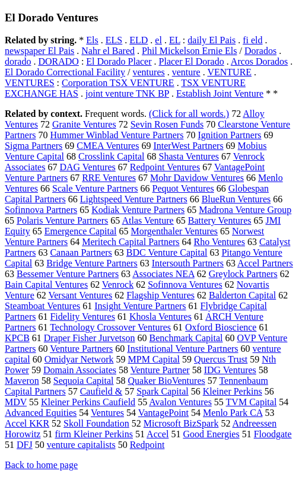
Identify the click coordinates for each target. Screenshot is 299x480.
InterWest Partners (188, 146)
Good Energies (211, 434)
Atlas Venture (147, 220)
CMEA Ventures (108, 146)
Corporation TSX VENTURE (118, 83)
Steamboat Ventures (42, 306)
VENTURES (30, 83)
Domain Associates (79, 370)
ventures (149, 72)
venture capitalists (81, 445)
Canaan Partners (81, 252)
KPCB (17, 338)
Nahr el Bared (108, 51)
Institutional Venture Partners (182, 349)
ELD (138, 40)
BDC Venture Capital (167, 252)
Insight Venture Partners (140, 306)
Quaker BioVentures (166, 381)
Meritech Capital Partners (130, 242)
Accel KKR (27, 423)
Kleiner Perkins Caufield (88, 402)
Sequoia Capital (83, 381)
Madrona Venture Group (245, 210)
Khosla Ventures (160, 316)
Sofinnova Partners (41, 210)
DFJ (25, 445)
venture (186, 72)
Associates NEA (163, 274)
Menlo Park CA (232, 413)
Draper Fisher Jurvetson (89, 338)
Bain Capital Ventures (46, 284)
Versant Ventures (80, 295)
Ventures (107, 413)
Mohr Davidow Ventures (197, 178)
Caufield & (101, 391)
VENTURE (229, 72)
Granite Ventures (84, 124)
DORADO (58, 61)
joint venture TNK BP (127, 93)
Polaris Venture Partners (62, 220)
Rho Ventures (219, 242)
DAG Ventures (87, 167)
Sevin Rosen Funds (167, 124)
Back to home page (41, 465)
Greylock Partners (243, 274)
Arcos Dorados (259, 61)
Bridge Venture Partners (91, 263)
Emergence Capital (80, 231)
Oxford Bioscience (220, 327)
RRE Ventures (109, 178)
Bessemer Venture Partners (68, 274)
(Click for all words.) (189, 114)
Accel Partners (265, 263)
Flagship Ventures (160, 295)
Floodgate (273, 434)
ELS (114, 40)
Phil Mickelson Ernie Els (189, 51)
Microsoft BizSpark (181, 423)
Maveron (22, 381)
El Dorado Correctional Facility (65, 72)
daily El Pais (211, 40)
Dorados (260, 51)
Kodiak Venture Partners (138, 210)
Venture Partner (160, 370)
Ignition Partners (229, 135)
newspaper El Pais (39, 51)
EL (174, 40)
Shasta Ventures (189, 156)
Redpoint (147, 445)
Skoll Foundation (96, 423)
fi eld (252, 40)
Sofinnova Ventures (185, 284)
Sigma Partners (33, 146)
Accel (157, 434)
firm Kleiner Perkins (94, 434)
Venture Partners (81, 349)
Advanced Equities (41, 413)
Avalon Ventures (180, 402)
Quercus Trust (220, 359)
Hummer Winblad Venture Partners (116, 135)
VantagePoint (163, 413)
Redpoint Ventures (165, 167)
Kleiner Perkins (232, 391)
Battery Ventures (220, 220)
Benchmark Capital (186, 338)
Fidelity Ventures (82, 316)
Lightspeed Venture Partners (133, 199)
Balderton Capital (242, 295)
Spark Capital (162, 391)
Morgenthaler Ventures (174, 231)
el (158, 40)
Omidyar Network (79, 359)
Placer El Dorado (191, 61)
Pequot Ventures (183, 188)
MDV (16, 402)
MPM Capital (154, 359)
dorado (18, 61)
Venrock (117, 284)
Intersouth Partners (188, 263)
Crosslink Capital (111, 156)
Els (92, 40)
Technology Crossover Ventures (110, 327)
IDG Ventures (230, 370)
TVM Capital (251, 402)
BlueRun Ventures (236, 199)
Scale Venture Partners (95, 188)
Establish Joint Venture (219, 93)
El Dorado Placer (118, 61)
